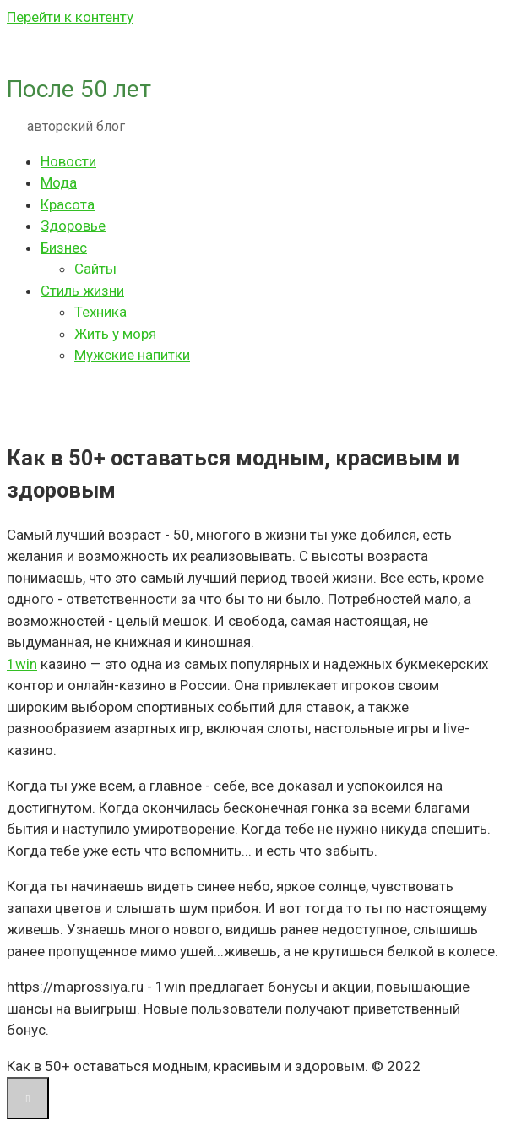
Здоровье (73, 225)
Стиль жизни (82, 290)
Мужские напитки (132, 354)
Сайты (95, 268)
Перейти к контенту (70, 16)
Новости (68, 161)
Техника (100, 311)
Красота (68, 204)
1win (22, 663)
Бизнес (64, 247)
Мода (59, 182)
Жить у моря (115, 333)
